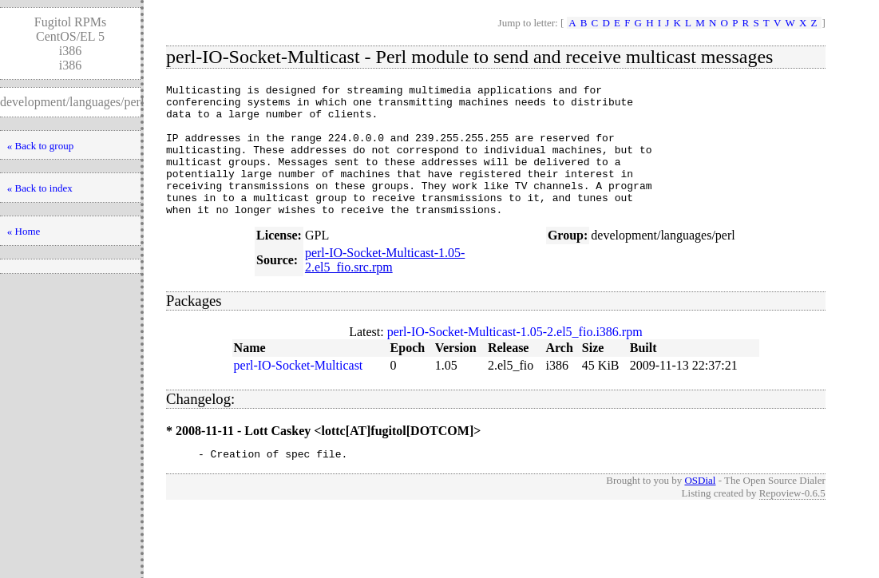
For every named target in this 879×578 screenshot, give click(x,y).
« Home (24, 231)
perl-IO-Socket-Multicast (298, 391)
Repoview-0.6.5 (792, 522)
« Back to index (40, 188)
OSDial (699, 509)
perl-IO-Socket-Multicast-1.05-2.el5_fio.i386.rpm (515, 358)
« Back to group (40, 146)
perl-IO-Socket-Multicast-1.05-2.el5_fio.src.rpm (385, 286)
